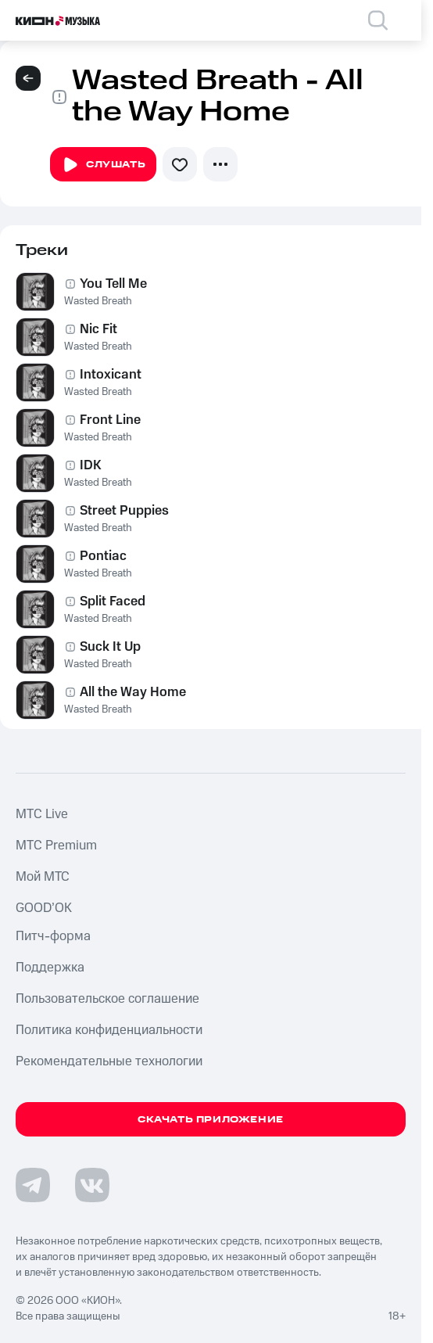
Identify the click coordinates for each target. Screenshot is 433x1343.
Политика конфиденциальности (109, 1030)
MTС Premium (56, 845)
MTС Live (42, 814)
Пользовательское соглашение (107, 998)
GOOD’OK (44, 908)
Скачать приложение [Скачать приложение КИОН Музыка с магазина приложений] (211, 1119)
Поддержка (50, 967)
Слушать (103, 165)
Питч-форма (53, 936)
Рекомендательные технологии (109, 1061)
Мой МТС (43, 876)
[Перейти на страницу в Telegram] (33, 1185)
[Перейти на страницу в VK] (92, 1185)
